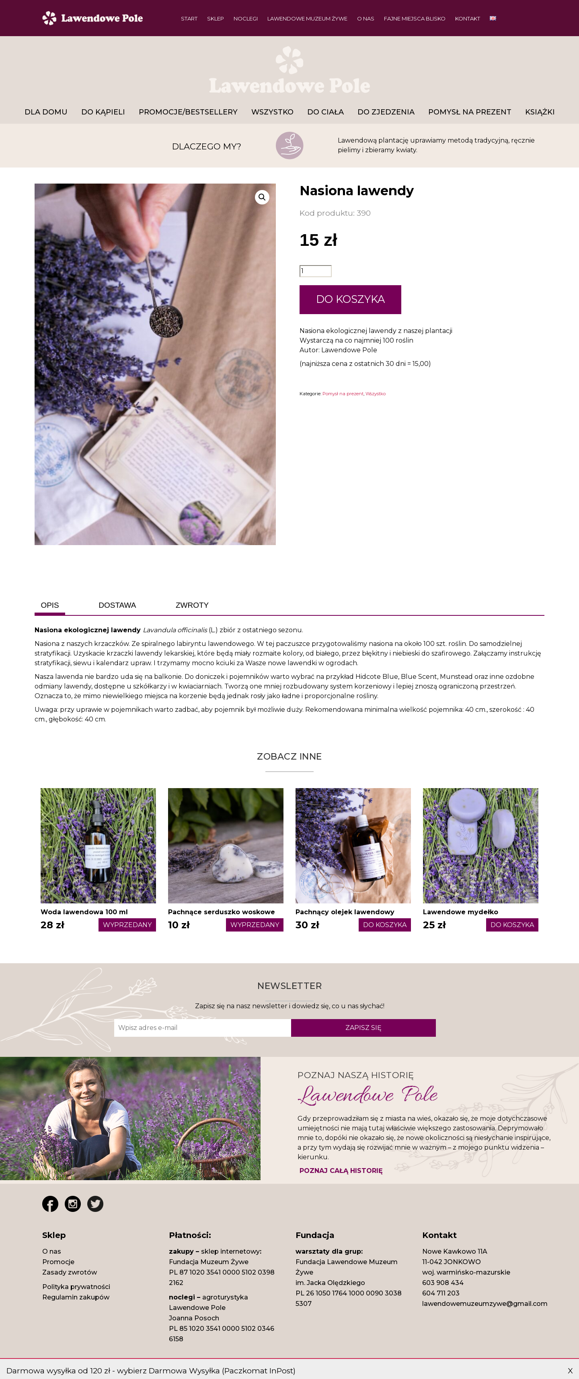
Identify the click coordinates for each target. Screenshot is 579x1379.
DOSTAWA (117, 605)
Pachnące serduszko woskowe (221, 912)
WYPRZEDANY (127, 925)
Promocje (58, 1262)
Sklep (215, 18)
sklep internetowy (230, 1251)
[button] (262, 197)
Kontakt (467, 18)
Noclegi (246, 18)
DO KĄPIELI (103, 112)
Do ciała (325, 112)
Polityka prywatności (76, 1287)
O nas (365, 18)
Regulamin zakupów (75, 1297)
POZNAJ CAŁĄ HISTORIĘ (341, 1171)
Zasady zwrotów (69, 1272)
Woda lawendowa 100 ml (84, 912)
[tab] (50, 605)
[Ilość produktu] (316, 271)
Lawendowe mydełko (460, 912)
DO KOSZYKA (350, 299)
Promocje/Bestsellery (188, 112)
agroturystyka (225, 1297)
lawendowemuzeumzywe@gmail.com (485, 1303)
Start (189, 18)
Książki (540, 112)
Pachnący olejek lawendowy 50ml (345, 916)
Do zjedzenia (386, 112)
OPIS (50, 605)
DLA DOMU (46, 112)
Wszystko (272, 112)
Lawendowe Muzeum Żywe (307, 18)
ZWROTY (192, 605)
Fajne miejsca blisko (415, 18)
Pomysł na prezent (469, 112)
